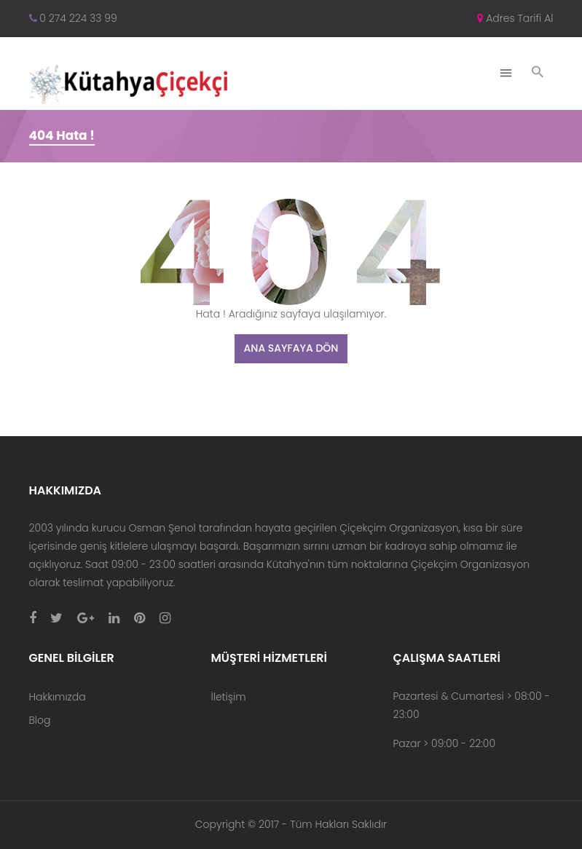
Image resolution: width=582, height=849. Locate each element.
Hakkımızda (57, 697)
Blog (40, 720)
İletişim (228, 697)
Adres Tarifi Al (515, 18)
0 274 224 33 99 (73, 18)
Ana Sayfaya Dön (291, 348)
